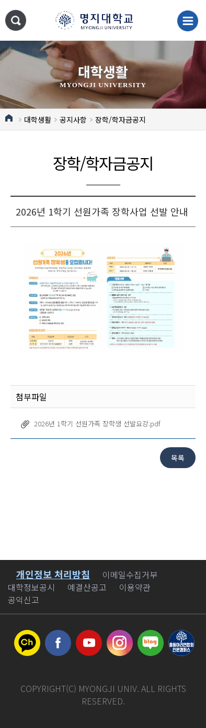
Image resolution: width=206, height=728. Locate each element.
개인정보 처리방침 (53, 574)
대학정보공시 (31, 587)
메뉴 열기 (187, 20)
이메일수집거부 (129, 574)
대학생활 (37, 119)
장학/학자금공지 (120, 119)
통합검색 (15, 20)
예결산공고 (87, 587)
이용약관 (135, 587)
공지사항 (73, 119)
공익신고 (23, 599)
